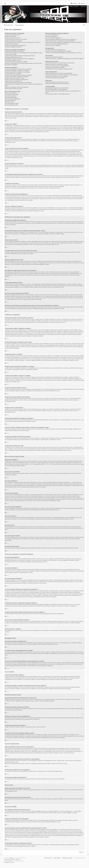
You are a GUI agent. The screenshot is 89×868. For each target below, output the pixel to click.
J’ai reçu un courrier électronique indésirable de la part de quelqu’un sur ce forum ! (63, 52)
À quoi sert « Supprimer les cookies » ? (13, 46)
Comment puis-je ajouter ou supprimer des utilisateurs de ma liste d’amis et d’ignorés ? (64, 58)
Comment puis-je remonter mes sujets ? (14, 88)
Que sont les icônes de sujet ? (11, 105)
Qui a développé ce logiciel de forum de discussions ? (57, 88)
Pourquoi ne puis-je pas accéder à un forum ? (15, 78)
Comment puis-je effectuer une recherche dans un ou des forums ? (60, 63)
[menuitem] (84, 25)
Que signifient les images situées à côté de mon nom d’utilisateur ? (20, 58)
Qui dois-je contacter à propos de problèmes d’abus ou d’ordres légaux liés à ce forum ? (63, 91)
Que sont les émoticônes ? (11, 96)
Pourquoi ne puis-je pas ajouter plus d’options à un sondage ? (18, 75)
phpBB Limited (40, 811)
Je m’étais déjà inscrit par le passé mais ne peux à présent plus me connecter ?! (22, 42)
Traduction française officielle (9, 859)
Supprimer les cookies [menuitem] (67, 858)
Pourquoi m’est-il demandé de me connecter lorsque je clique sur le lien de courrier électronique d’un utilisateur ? (23, 64)
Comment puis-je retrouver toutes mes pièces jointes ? (57, 83)
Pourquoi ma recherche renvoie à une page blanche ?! (57, 66)
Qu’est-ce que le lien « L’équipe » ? (53, 45)
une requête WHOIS (52, 831)
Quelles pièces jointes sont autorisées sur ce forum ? (57, 82)
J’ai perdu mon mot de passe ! (11, 43)
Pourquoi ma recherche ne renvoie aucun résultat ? (56, 64)
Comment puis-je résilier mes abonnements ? (55, 77)
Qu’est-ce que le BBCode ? (11, 93)
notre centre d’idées (9, 821)
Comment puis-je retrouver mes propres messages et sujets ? (59, 69)
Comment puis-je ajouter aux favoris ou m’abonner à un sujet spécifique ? (61, 74)
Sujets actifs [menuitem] (83, 6)
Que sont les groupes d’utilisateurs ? (53, 37)
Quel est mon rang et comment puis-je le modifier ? (16, 61)
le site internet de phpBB (37, 264)
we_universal (8, 860)
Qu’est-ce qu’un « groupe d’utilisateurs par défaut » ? (57, 43)
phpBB (11, 857)
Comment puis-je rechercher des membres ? (55, 67)
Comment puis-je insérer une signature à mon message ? (17, 72)
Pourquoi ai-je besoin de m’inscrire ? (13, 34)
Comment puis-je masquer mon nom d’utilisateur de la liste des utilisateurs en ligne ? (23, 52)
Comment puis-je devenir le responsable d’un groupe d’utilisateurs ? (60, 40)
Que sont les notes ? (9, 102)
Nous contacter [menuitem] (57, 858)
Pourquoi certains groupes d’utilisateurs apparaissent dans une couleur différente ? (63, 42)
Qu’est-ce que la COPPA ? (11, 36)
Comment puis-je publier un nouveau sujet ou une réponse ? (18, 69)
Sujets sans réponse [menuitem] (74, 6)
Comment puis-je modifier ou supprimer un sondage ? (17, 76)
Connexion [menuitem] (82, 3)
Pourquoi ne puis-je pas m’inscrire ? (13, 37)
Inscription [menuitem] (74, 3)
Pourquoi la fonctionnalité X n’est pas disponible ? (56, 89)
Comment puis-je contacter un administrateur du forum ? (57, 94)
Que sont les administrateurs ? (52, 34)
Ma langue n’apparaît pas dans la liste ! (13, 57)
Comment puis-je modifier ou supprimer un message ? (17, 70)
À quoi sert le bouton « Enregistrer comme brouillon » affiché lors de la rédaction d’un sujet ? (24, 85)
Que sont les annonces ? (10, 100)
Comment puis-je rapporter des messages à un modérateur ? (18, 82)
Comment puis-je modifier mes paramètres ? (15, 51)
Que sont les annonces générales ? (13, 99)
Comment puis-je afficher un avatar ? (13, 60)
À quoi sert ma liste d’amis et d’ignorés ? (54, 57)
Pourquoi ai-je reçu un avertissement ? (13, 81)
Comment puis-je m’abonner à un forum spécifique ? (57, 76)
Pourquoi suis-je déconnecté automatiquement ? (15, 45)
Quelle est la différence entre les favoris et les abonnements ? (59, 73)
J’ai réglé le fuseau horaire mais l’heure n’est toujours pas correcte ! (20, 55)
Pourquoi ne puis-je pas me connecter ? (14, 40)
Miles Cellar (18, 859)
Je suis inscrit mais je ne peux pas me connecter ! (16, 39)
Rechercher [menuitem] (9, 21)
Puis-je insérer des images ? (11, 97)
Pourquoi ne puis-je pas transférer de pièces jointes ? (17, 79)
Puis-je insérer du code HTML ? (12, 94)
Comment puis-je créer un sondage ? (13, 73)
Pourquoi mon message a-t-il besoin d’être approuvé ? (17, 87)
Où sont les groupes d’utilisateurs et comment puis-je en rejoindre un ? (61, 39)
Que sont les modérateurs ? (51, 36)
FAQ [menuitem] (4, 21)
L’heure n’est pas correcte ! (11, 54)
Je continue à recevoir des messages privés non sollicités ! (58, 51)
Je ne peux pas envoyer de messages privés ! (55, 49)
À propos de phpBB (66, 812)
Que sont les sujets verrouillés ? (12, 103)
